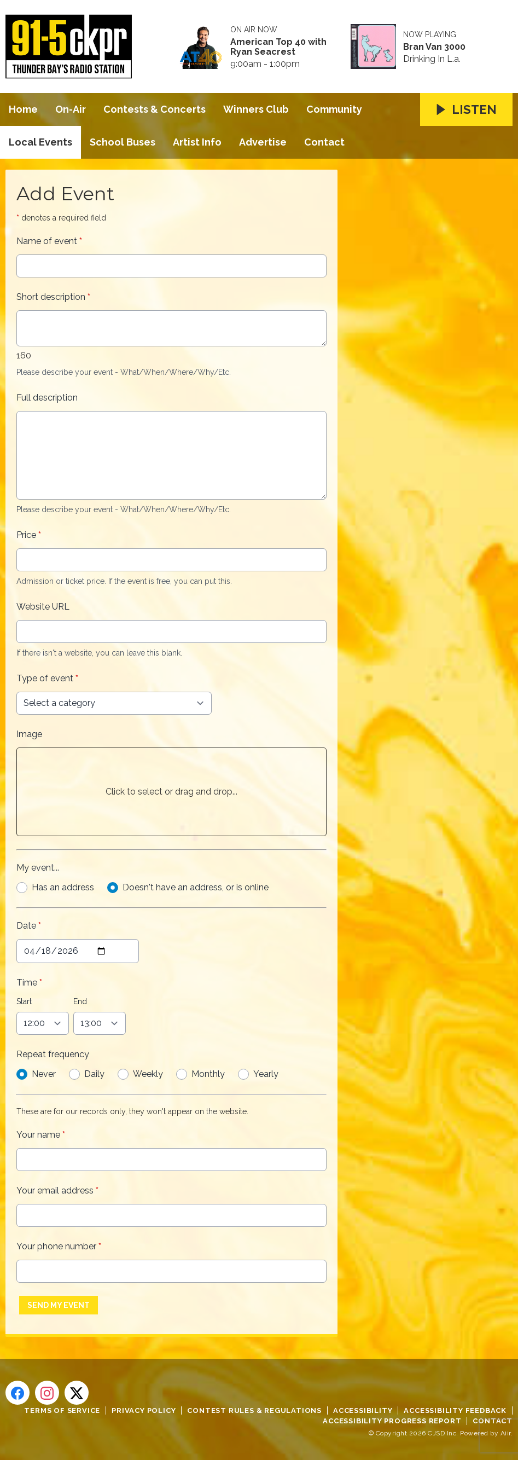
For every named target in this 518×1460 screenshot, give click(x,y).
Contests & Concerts (154, 109)
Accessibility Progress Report (392, 1421)
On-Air (70, 109)
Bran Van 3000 (434, 47)
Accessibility (362, 1410)
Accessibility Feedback (455, 1410)
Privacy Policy (144, 1410)
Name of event (49, 241)
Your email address (57, 1190)
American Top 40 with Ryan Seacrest (278, 47)
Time (29, 982)
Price (28, 535)
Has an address (63, 887)
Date (28, 925)
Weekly (148, 1074)
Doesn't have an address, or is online (196, 887)
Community (334, 109)
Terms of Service (62, 1410)
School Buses (122, 142)
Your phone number (58, 1246)
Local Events (40, 142)
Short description (53, 297)
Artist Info (197, 142)
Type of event (47, 678)
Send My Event (58, 1305)
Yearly (265, 1074)
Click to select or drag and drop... (171, 791)
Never (44, 1074)
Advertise (263, 142)
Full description (47, 397)
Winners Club (256, 109)
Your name (40, 1134)
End (80, 1001)
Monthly (208, 1074)
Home (23, 109)
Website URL (42, 606)
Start (24, 1001)
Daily (94, 1074)
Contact (324, 142)
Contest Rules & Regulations (254, 1410)
